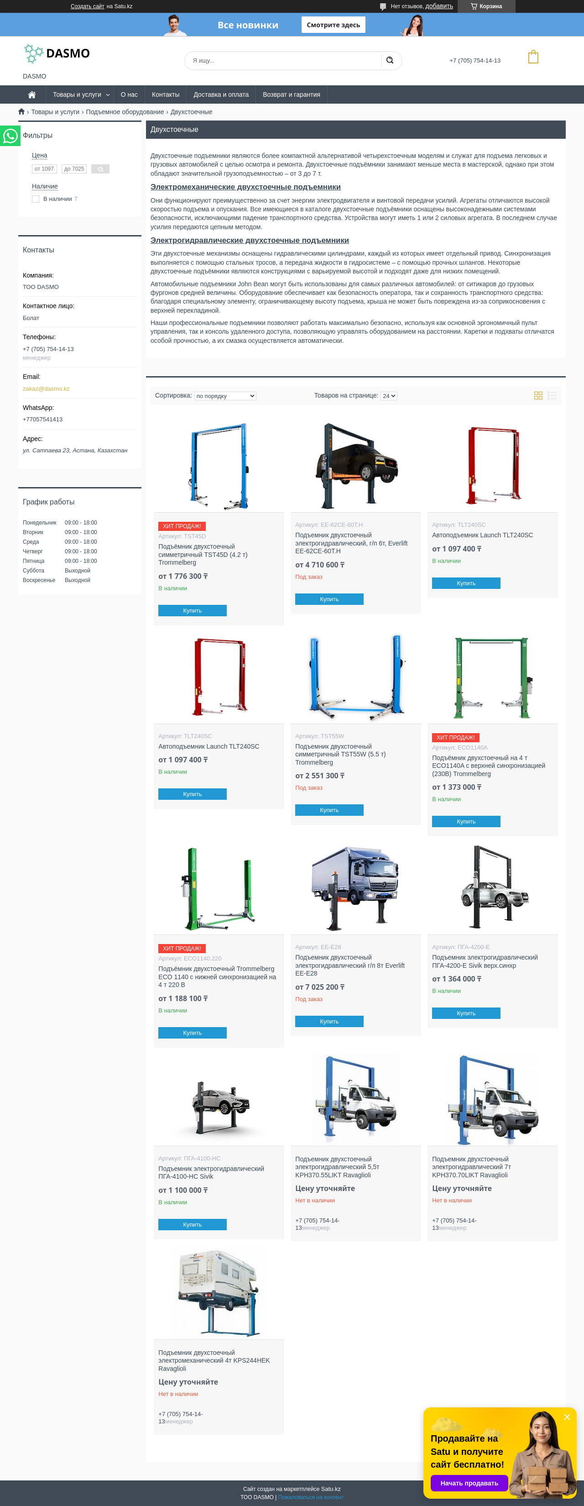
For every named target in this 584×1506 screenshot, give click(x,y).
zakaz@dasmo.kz (46, 388)
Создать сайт (87, 6)
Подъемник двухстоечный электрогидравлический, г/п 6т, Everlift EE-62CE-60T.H (351, 543)
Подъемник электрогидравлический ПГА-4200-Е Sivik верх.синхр (485, 961)
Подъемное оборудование (125, 111)
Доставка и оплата (221, 94)
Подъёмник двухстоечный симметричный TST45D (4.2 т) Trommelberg (202, 554)
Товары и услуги (77, 94)
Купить (192, 610)
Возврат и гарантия (291, 94)
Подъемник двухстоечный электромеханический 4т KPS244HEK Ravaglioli (214, 1360)
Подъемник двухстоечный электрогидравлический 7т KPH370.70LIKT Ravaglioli (471, 1167)
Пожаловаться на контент (311, 1497)
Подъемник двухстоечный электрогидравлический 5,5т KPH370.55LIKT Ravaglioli (337, 1167)
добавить (439, 6)
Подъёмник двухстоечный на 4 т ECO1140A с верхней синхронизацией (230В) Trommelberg (488, 765)
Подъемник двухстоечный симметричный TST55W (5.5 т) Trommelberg (340, 754)
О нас (129, 94)
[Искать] (389, 60)
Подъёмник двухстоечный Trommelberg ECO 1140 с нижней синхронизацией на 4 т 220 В (217, 976)
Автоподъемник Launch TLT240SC (482, 535)
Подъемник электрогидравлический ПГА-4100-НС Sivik (211, 1173)
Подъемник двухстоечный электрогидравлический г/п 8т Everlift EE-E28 (350, 965)
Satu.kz (331, 1488)
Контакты (165, 94)
